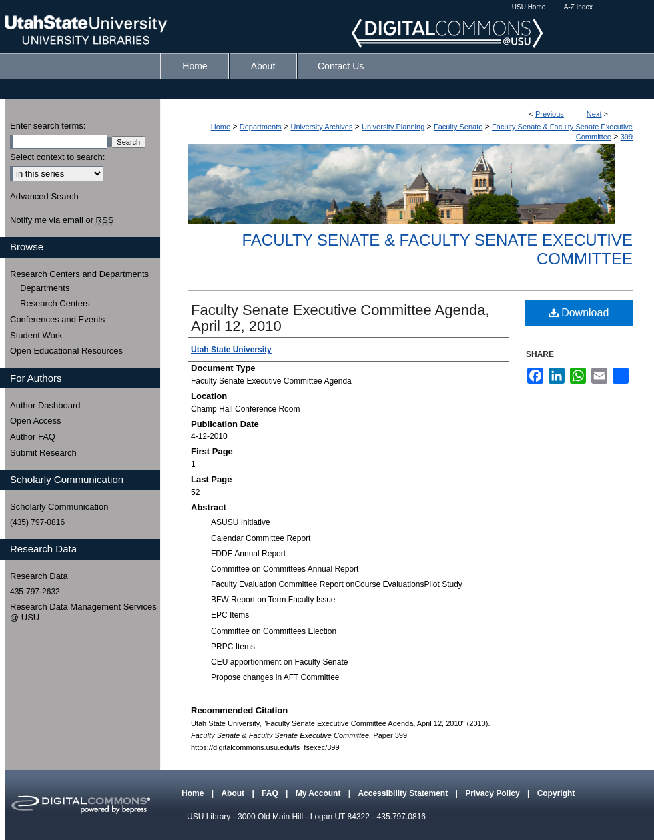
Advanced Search (44, 196)
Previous (549, 114)
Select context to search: (57, 157)
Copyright (556, 793)
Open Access (35, 421)
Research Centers (55, 303)
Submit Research (43, 453)
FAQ (271, 793)
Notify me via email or (61, 220)
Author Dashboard (45, 405)
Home (220, 127)
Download (579, 312)
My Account (319, 793)
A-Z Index (578, 7)
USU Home (529, 7)
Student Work (36, 335)
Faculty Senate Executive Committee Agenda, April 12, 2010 (340, 318)
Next (594, 114)
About (233, 793)
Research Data (39, 576)
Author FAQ (32, 437)
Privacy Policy (493, 793)
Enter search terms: (47, 126)
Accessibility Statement (404, 793)
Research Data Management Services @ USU (83, 612)
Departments (261, 127)
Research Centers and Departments (79, 274)
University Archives (321, 127)
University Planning (393, 127)
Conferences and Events (57, 319)
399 (627, 137)
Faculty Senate (458, 127)
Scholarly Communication (59, 507)
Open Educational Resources (66, 351)
